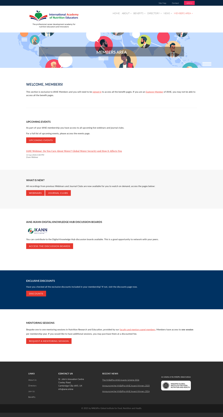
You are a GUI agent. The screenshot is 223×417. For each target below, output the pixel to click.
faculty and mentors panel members (137, 329)
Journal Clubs (58, 193)
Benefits (31, 397)
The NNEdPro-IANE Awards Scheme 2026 (120, 380)
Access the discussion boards (49, 246)
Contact (175, 3)
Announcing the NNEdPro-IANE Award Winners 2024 (126, 391)
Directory (32, 385)
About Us (32, 380)
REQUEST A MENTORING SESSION (49, 341)
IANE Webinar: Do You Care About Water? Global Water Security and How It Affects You (74, 151)
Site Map (162, 3)
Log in (189, 3)
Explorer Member (154, 91)
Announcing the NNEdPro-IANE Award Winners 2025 (126, 385)
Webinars (35, 193)
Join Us (31, 391)
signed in (97, 91)
